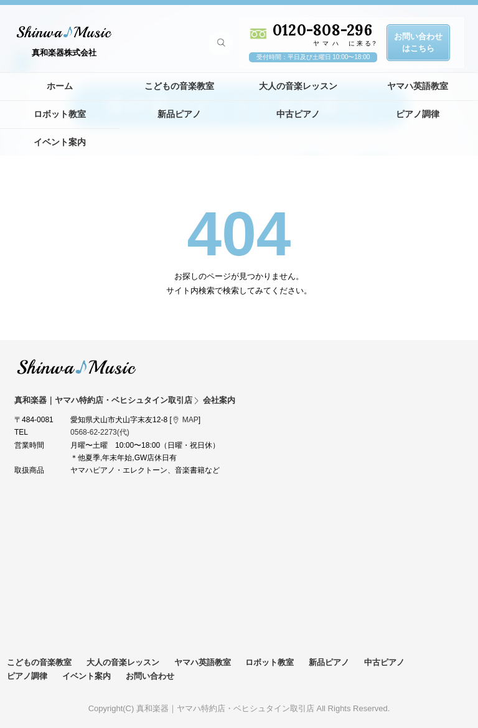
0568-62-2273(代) (99, 432)
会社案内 (219, 400)
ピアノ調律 (417, 114)
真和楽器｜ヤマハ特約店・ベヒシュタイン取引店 (76, 366)
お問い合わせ (150, 676)
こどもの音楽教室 (179, 86)
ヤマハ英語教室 (417, 86)
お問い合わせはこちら (418, 42)
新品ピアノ (179, 114)
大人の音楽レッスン (298, 86)
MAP (190, 419)
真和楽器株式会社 (64, 52)
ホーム (60, 86)
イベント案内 (60, 142)
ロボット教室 (60, 114)
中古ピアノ (298, 114)
